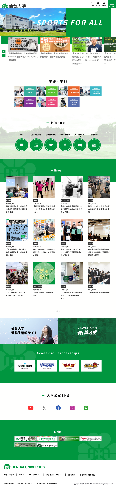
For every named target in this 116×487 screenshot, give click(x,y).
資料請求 (71, 475)
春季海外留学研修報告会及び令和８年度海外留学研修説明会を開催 (99, 251)
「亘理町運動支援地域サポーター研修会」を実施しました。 (44, 208)
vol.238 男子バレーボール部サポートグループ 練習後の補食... (44, 251)
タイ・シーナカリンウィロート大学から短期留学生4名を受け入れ (72, 251)
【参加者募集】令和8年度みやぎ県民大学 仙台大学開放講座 (17, 251)
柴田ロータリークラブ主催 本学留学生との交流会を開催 (99, 208)
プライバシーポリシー (54, 475)
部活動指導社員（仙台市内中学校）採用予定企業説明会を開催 (17, 208)
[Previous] (4, 52)
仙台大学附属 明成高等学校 (46, 483)
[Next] (4, 55)
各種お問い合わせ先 (87, 475)
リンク (21, 475)
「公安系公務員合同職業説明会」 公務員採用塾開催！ (72, 294)
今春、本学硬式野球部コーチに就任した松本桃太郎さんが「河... (72, 208)
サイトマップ (9, 475)
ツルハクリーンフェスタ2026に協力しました (17, 293)
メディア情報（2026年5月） (44, 293)
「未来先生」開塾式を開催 (99, 291)
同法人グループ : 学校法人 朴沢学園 (17, 483)
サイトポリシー (35, 475)
